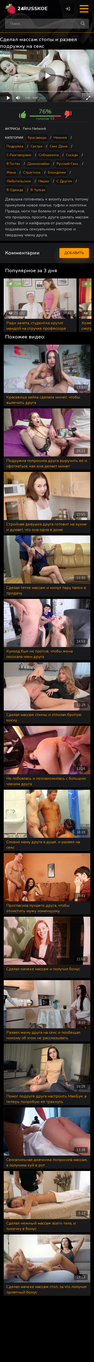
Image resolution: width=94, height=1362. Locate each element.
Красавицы (37, 137)
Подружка (15, 146)
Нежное (60, 137)
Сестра (36, 146)
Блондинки (57, 172)
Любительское (19, 181)
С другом (64, 181)
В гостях (13, 163)
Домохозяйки (38, 163)
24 (33, 8)
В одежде (15, 190)
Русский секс (67, 163)
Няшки (43, 181)
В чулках (38, 190)
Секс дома (58, 146)
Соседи (72, 155)
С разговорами (19, 155)
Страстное (32, 172)
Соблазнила (49, 155)
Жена (11, 172)
